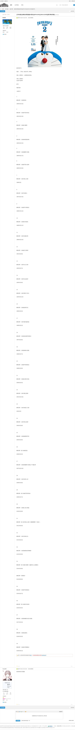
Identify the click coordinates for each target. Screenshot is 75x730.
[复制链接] (57, 14)
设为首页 (2, 1)
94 (10, 692)
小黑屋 (55, 726)
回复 (31, 655)
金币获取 (17, 5)
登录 (70, 1)
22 (7, 692)
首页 (11, 5)
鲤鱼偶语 (4, 17)
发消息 (5, 34)
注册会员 (4, 696)
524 (3, 27)
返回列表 (72, 11)
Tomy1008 (4, 668)
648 (7, 27)
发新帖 (3, 11)
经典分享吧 (0, 9)
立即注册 (73, 1)
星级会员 (4, 30)
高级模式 (60, 711)
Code (24, 711)
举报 (71, 666)
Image (19, 711)
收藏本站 (6, 1)
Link (21, 711)
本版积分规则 (71, 720)
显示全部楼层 (30, 17)
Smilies (25, 711)
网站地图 (73, 726)
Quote (22, 711)
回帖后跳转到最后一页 (25, 720)
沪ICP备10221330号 (66, 726)
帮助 (22, 5)
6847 (10, 27)
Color (17, 711)
